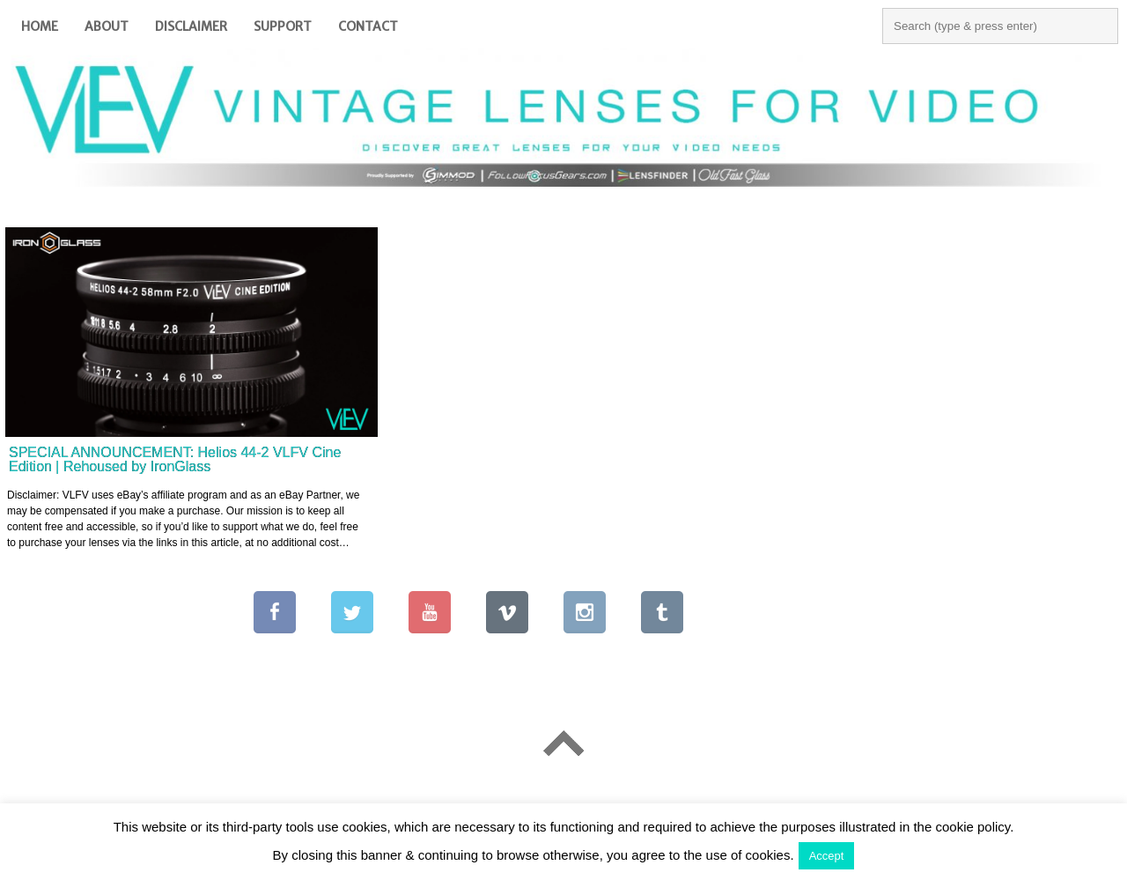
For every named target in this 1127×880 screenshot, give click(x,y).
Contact (368, 26)
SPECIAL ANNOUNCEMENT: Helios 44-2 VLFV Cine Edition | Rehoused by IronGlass (175, 459)
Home (39, 26)
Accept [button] (826, 855)
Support (283, 26)
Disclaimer (191, 26)
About (107, 26)
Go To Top (563, 743)
